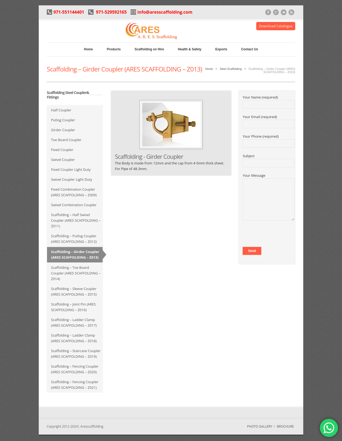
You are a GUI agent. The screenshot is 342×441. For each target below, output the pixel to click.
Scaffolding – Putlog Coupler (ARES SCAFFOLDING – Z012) (74, 238)
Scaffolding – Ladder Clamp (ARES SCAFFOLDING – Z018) (74, 338)
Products (114, 49)
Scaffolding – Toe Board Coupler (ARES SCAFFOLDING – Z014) (75, 273)
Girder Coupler (63, 129)
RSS (291, 12)
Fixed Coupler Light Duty (71, 169)
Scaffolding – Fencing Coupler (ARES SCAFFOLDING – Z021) (75, 384)
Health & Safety (189, 49)
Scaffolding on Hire (149, 49)
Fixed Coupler (62, 149)
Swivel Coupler (63, 159)
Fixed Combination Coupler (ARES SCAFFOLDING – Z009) (74, 192)
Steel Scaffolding (231, 68)
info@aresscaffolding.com (164, 12)
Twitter (284, 12)
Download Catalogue (276, 26)
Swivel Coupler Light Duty (71, 179)
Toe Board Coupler (66, 139)
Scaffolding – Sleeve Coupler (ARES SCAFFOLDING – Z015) (74, 291)
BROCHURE (285, 426)
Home (88, 49)
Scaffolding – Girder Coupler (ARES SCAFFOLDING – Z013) (75, 254)
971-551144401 (68, 12)
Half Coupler (61, 110)
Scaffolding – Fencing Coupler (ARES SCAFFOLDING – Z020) (75, 369)
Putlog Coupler (63, 120)
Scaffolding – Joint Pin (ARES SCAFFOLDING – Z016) (73, 307)
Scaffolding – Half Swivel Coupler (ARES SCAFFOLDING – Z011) (75, 220)
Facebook (268, 12)
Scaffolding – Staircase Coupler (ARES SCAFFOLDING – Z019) (76, 353)
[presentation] (283, 236)
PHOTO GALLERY (259, 426)
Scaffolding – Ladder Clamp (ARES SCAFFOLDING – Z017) (74, 322)
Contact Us (249, 49)
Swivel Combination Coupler (73, 204)
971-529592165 (111, 12)
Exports (221, 49)
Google (276, 12)
